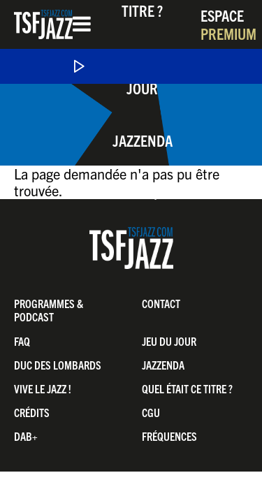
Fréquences (169, 436)
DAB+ (26, 436)
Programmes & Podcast (48, 309)
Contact (161, 303)
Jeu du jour (169, 341)
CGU (151, 412)
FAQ (22, 341)
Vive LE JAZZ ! (42, 388)
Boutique (142, 192)
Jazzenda (142, 140)
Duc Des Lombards (57, 365)
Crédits (32, 412)
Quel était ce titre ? (187, 388)
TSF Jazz (43, 24)
